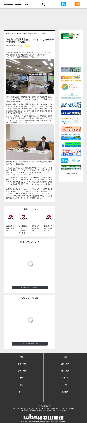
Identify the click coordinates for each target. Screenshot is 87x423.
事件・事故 (22, 364)
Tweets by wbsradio (71, 174)
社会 (21, 385)
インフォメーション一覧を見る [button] (30, 287)
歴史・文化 (65, 371)
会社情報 (65, 392)
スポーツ (65, 378)
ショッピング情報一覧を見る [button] (30, 343)
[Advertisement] (74, 53)
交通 (65, 385)
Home (8, 33)
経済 (65, 357)
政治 (21, 357)
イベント (22, 392)
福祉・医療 (22, 371)
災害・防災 (65, 364)
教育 (13, 33)
